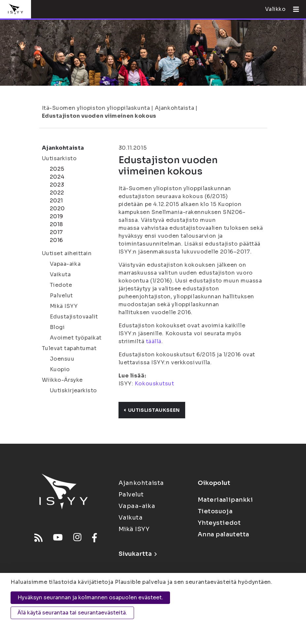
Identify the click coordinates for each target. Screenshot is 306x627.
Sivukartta (138, 553)
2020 (57, 208)
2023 (57, 184)
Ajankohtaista (174, 107)
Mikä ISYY (64, 306)
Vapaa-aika (65, 263)
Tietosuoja (215, 511)
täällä (153, 341)
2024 (57, 176)
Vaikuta (60, 274)
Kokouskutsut (154, 383)
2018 (56, 224)
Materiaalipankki (225, 499)
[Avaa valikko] (293, 9)
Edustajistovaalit (74, 316)
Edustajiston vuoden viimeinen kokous (99, 115)
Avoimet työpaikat (76, 337)
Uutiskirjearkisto (73, 390)
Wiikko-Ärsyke (62, 379)
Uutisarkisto (59, 158)
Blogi (57, 327)
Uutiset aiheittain (67, 253)
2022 (57, 192)
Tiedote (61, 285)
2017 (56, 232)
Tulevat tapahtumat (69, 348)
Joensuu (62, 358)
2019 (56, 216)
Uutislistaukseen (152, 410)
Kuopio (60, 369)
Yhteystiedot (219, 522)
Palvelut (61, 295)
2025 (57, 168)
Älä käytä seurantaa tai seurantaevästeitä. (72, 612)
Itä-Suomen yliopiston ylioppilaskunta (96, 107)
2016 (56, 240)
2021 (56, 200)
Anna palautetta (223, 534)
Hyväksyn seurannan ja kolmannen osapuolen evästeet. (90, 597)
